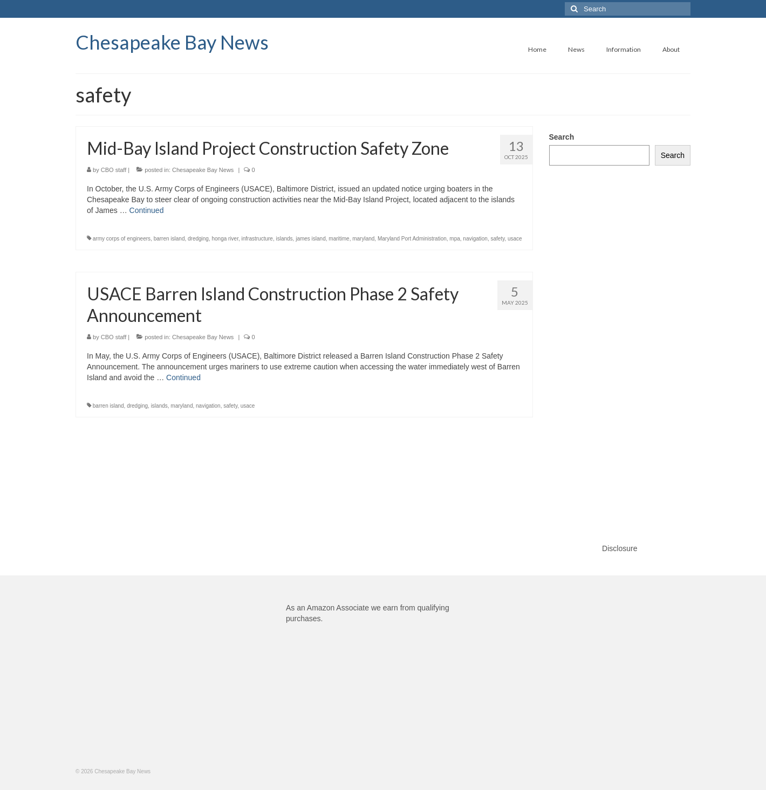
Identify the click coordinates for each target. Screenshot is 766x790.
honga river (224, 239)
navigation (475, 239)
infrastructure (257, 239)
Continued (146, 210)
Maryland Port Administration (412, 239)
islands (284, 239)
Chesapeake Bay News (172, 42)
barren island (169, 239)
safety (498, 239)
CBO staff (113, 170)
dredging (198, 239)
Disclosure (619, 548)
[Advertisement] (620, 343)
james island (311, 239)
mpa (454, 239)
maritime (339, 239)
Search (561, 137)
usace (515, 239)
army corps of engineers (122, 239)
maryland (363, 239)
